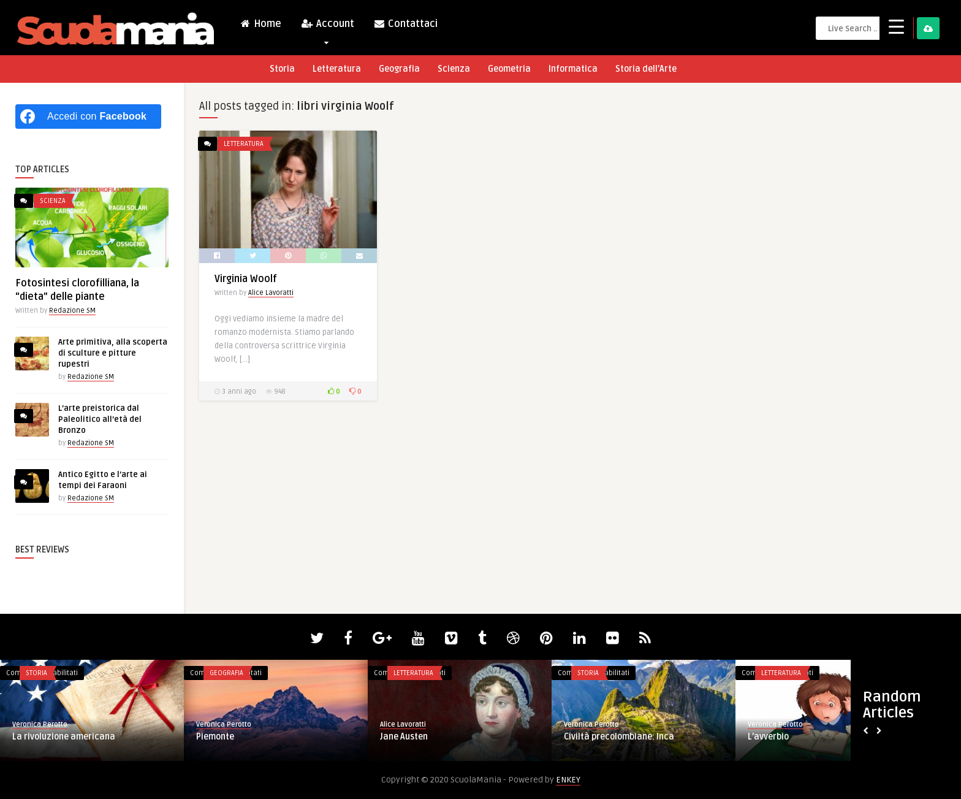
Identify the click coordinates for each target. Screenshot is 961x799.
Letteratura (337, 69)
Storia (282, 69)
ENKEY (568, 779)
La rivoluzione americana (63, 737)
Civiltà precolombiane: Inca (619, 737)
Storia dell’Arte (646, 69)
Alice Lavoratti (271, 293)
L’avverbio (768, 737)
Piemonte (215, 737)
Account (327, 27)
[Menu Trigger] (896, 26)
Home (260, 24)
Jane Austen (404, 737)
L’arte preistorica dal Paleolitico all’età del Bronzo (100, 419)
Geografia (399, 69)
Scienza (454, 69)
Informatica (573, 69)
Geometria (509, 69)
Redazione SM (72, 311)
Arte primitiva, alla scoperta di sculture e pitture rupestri (112, 353)
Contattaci (405, 24)
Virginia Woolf (246, 279)
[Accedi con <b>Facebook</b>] (88, 116)
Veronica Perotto (39, 724)
